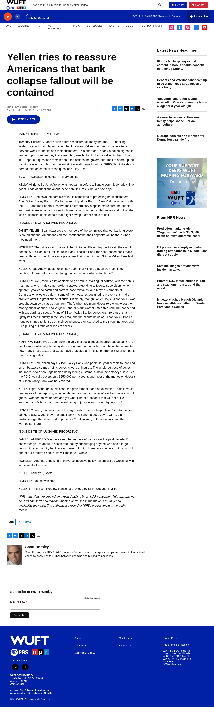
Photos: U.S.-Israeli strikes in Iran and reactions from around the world (181, 292)
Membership (125, 645)
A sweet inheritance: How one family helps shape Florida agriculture (178, 128)
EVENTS (114, 33)
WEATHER (24, 33)
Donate (202, 8)
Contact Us (80, 653)
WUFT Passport (54, 34)
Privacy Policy (170, 645)
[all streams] (198, 24)
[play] (7, 24)
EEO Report (169, 669)
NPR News (25, 529)
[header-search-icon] (160, 8)
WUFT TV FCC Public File (176, 661)
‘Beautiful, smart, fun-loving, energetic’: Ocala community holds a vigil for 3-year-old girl (182, 110)
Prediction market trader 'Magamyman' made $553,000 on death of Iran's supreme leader (180, 239)
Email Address (18, 609)
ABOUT (130, 33)
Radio (76, 33)
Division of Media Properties (37, 707)
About (78, 645)
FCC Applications (172, 671)
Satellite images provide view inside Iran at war (178, 275)
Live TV (179, 9)
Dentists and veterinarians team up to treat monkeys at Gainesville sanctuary (182, 91)
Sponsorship (125, 653)
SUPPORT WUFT (152, 33)
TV (39, 33)
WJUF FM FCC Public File (176, 663)
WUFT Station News (85, 661)
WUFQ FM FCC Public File (177, 666)
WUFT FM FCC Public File (176, 658)
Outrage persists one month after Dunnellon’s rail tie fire (180, 145)
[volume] (18, 24)
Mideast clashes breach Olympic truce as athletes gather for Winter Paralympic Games (181, 311)
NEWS (7, 33)
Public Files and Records (176, 652)
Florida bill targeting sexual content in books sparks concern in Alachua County (180, 72)
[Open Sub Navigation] (6, 38)
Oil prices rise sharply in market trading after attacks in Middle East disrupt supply (182, 258)
